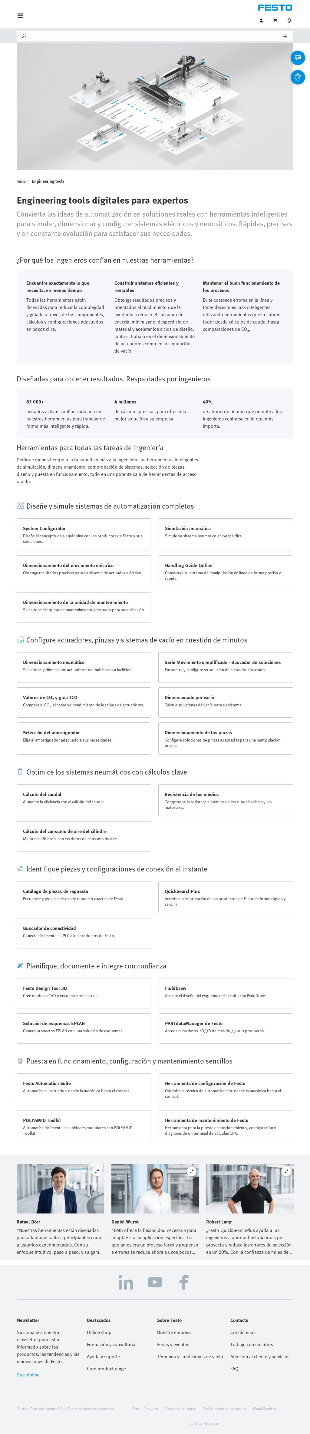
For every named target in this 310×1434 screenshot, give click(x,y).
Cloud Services (264, 1408)
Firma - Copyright (145, 1408)
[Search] (155, 36)
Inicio (21, 181)
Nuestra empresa (174, 1332)
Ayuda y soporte (103, 1356)
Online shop (99, 1332)
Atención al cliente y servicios (259, 1356)
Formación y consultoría (111, 1344)
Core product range (106, 1368)
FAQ (234, 1368)
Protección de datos (181, 1408)
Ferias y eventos (173, 1344)
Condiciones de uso (204, 1423)
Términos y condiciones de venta (190, 1356)
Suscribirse (28, 1374)
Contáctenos (243, 1332)
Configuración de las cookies (224, 1408)
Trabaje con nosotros (251, 1344)
